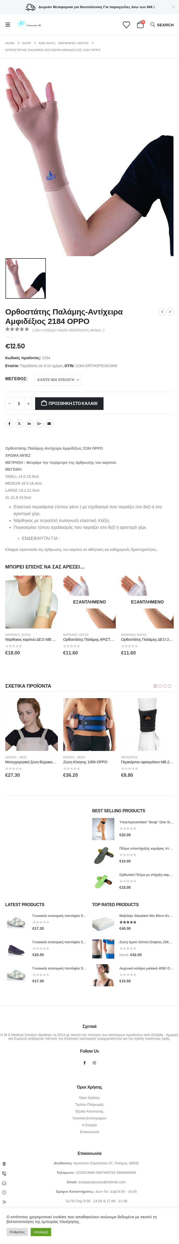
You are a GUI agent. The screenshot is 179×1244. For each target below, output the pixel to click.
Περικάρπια (130, 757)
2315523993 (85, 1173)
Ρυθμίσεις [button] (17, 1232)
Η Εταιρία (89, 1125)
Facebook (9, 423)
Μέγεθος (15, 379)
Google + (39, 423)
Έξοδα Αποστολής (89, 1112)
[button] (9, 24)
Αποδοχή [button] (41, 1232)
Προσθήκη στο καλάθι (73, 403)
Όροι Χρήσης (89, 1098)
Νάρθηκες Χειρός (18, 634)
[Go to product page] (31, 602)
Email (49, 423)
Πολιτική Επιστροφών (89, 1118)
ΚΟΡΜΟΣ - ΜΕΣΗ (17, 757)
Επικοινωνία (89, 1132)
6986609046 (126, 1173)
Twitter (19, 423)
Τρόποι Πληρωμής (89, 1105)
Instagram (94, 1063)
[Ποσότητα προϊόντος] (19, 403)
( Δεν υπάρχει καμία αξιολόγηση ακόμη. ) (68, 330)
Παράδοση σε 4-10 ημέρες (41, 366)
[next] (170, 312)
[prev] (162, 312)
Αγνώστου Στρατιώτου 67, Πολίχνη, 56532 (106, 1163)
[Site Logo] (28, 24)
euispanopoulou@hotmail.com (102, 1182)
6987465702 (106, 1173)
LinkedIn (29, 423)
